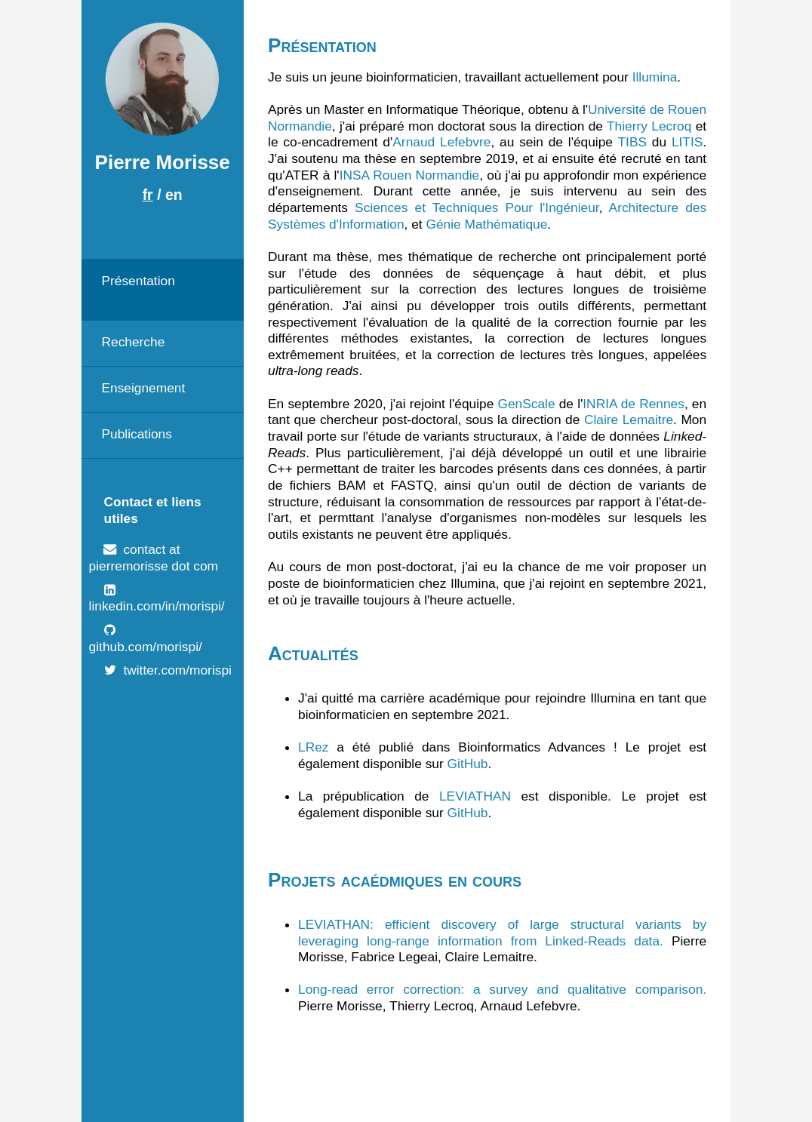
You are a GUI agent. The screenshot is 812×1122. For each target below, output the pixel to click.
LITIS (687, 141)
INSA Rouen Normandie (410, 175)
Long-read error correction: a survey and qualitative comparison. (502, 989)
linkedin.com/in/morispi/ (157, 605)
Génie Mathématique (486, 224)
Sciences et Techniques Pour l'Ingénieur (477, 207)
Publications (136, 433)
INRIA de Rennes (633, 403)
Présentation (137, 280)
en (174, 194)
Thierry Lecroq (649, 126)
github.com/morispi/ (145, 646)
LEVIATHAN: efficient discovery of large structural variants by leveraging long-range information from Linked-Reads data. (502, 932)
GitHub (468, 763)
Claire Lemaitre (628, 419)
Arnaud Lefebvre (441, 141)
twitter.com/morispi (177, 670)
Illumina (655, 77)
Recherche (133, 341)
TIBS (632, 141)
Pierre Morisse (162, 162)
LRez (313, 747)
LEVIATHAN (475, 796)
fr (148, 194)
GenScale (526, 403)
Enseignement (143, 387)
